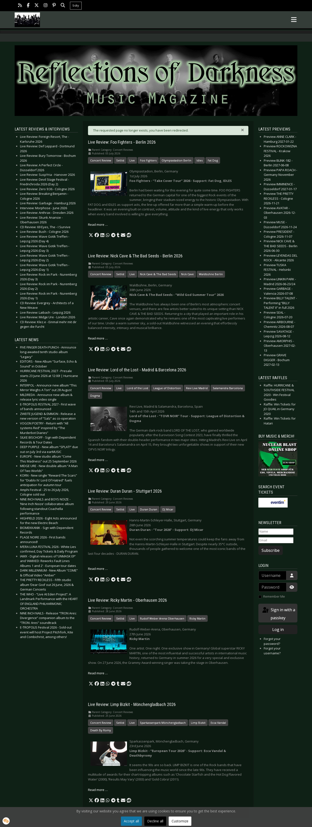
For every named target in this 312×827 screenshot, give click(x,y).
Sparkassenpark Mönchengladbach (163, 722)
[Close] (242, 129)
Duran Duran (148, 509)
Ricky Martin (197, 618)
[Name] (275, 531)
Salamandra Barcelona (228, 388)
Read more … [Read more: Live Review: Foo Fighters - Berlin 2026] (98, 224)
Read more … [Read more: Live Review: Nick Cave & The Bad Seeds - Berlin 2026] (98, 338)
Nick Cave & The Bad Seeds (158, 274)
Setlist (120, 160)
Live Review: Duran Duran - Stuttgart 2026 (125, 491)
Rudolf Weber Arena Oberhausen (162, 618)
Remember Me (274, 596)
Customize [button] (180, 821)
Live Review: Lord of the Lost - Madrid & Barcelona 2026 (137, 370)
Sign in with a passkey (278, 613)
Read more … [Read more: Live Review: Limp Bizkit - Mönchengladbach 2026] (98, 790)
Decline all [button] (155, 821)
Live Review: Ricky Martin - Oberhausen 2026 (127, 600)
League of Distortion (167, 388)
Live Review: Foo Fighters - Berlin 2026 (122, 142)
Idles (199, 160)
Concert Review (100, 160)
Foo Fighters (148, 160)
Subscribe (271, 550)
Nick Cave (187, 274)
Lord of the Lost (137, 388)
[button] (91, 235)
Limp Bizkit (198, 722)
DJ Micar (167, 509)
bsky (76, 5)
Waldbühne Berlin (211, 274)
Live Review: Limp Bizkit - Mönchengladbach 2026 (132, 704)
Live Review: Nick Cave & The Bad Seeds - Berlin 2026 (135, 256)
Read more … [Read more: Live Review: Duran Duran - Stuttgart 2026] (98, 568)
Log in (278, 629)
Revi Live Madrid (197, 388)
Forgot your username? (272, 650)
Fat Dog (213, 160)
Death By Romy (100, 730)
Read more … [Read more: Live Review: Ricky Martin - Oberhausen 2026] (98, 673)
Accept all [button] (131, 821)
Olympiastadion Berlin (176, 160)
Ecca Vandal (218, 722)
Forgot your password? (272, 641)
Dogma (95, 395)
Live (132, 160)
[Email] (275, 540)
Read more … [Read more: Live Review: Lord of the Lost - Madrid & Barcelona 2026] (98, 460)
